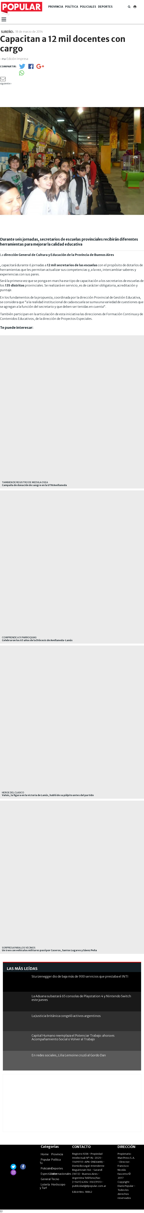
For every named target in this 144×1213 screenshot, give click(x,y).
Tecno (55, 1179)
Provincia (55, 6)
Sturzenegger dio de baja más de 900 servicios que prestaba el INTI (80, 976)
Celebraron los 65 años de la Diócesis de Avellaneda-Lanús (37, 640)
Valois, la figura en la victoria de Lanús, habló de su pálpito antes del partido (48, 795)
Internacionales (61, 1174)
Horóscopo (58, 1184)
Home (45, 1154)
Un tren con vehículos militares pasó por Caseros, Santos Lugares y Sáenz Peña (49, 950)
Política (71, 6)
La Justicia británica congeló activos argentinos (66, 1016)
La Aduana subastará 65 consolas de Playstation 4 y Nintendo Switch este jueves (81, 998)
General (46, 1179)
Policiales (88, 6)
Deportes (105, 6)
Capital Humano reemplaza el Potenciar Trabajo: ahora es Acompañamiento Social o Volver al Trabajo (73, 1037)
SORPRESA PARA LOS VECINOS (18, 947)
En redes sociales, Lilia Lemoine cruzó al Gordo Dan (69, 1055)
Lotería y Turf (45, 1186)
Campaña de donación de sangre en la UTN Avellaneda (34, 485)
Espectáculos (49, 1174)
